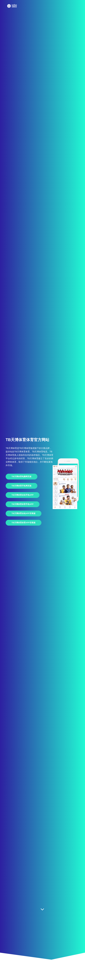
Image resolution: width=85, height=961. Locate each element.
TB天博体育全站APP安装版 (24, 513)
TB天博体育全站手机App (23, 495)
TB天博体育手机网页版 (22, 486)
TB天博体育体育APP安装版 (24, 523)
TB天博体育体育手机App (23, 504)
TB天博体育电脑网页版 (22, 477)
